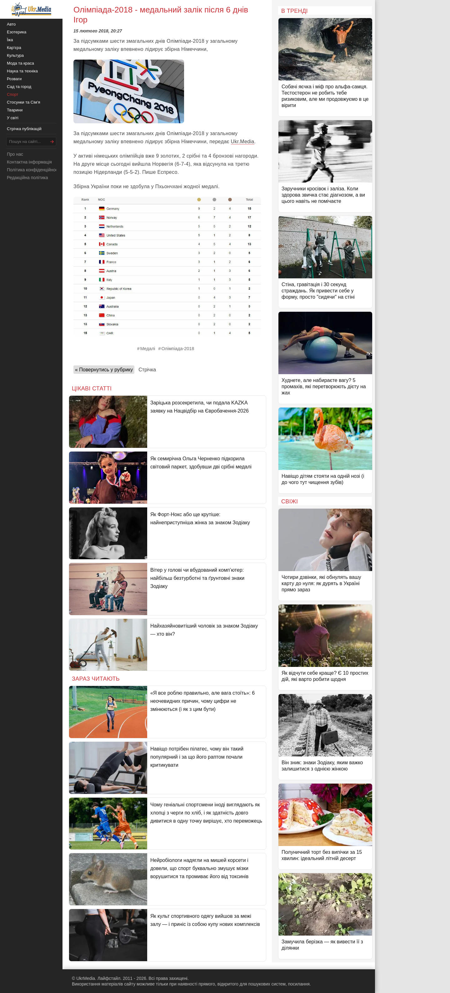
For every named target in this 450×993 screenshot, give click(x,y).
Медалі (147, 348)
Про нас (15, 154)
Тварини (14, 110)
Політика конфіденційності (34, 169)
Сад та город (19, 86)
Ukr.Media (242, 141)
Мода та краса (20, 63)
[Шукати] (52, 141)
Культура (15, 55)
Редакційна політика (27, 177)
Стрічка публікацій (24, 128)
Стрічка (147, 369)
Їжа (10, 39)
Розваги (14, 78)
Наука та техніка (22, 71)
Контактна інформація (29, 161)
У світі (12, 117)
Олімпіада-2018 (178, 348)
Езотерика (16, 32)
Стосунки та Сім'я (23, 102)
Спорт (12, 94)
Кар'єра (14, 47)
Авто (11, 24)
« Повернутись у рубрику (104, 369)
